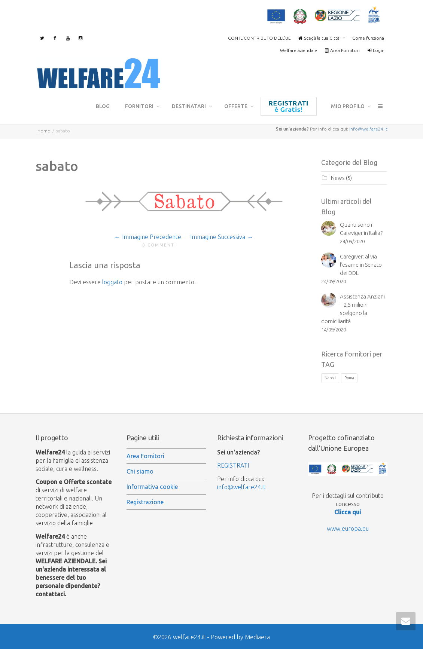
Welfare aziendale (298, 50)
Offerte (236, 106)
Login (375, 50)
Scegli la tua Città (319, 38)
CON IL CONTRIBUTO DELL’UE (259, 38)
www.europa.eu (348, 527)
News (338, 177)
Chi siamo (140, 470)
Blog (103, 106)
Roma (349, 376)
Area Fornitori (342, 50)
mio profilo (348, 106)
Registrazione (289, 106)
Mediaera (257, 636)
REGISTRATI (233, 464)
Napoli (330, 376)
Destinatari (189, 106)
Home (43, 129)
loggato (112, 281)
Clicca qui (347, 511)
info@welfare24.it (368, 127)
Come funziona (368, 38)
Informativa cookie (152, 485)
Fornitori (140, 106)
